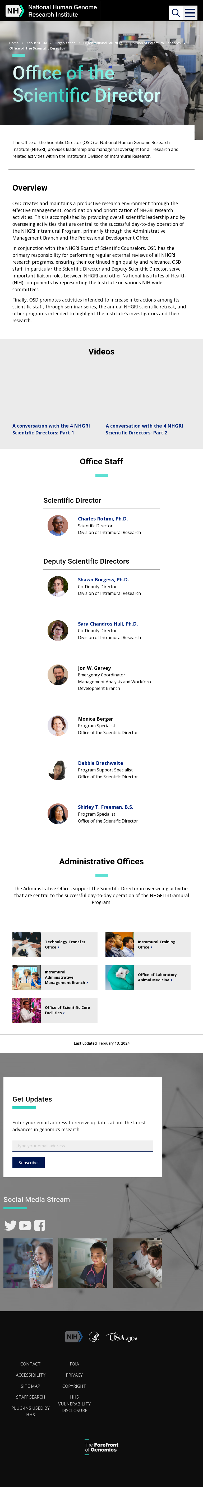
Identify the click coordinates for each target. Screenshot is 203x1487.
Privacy (74, 1375)
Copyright (74, 1386)
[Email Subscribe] (82, 1146)
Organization (65, 43)
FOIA (74, 1364)
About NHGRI (36, 43)
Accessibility (30, 1375)
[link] (10, 1225)
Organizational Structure (103, 43)
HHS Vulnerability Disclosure (74, 1403)
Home (14, 43)
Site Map (30, 1386)
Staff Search (30, 1397)
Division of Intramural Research (155, 43)
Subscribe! (29, 1163)
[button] (190, 13)
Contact (30, 1364)
